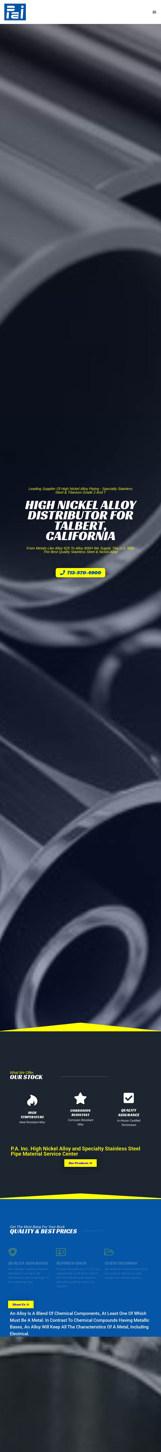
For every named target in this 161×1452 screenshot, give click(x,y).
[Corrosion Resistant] (80, 1098)
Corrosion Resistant (80, 1112)
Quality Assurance (128, 1112)
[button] (154, 12)
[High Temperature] (32, 1100)
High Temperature (32, 1114)
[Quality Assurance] (129, 1098)
